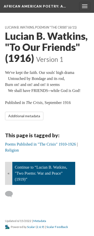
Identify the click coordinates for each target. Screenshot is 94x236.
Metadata (39, 221)
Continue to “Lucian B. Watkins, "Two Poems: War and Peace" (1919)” (41, 173)
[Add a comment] (11, 194)
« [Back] (9, 173)
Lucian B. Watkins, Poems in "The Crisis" (36, 27)
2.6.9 (40, 227)
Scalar (31, 227)
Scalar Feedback (57, 227)
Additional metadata (24, 116)
